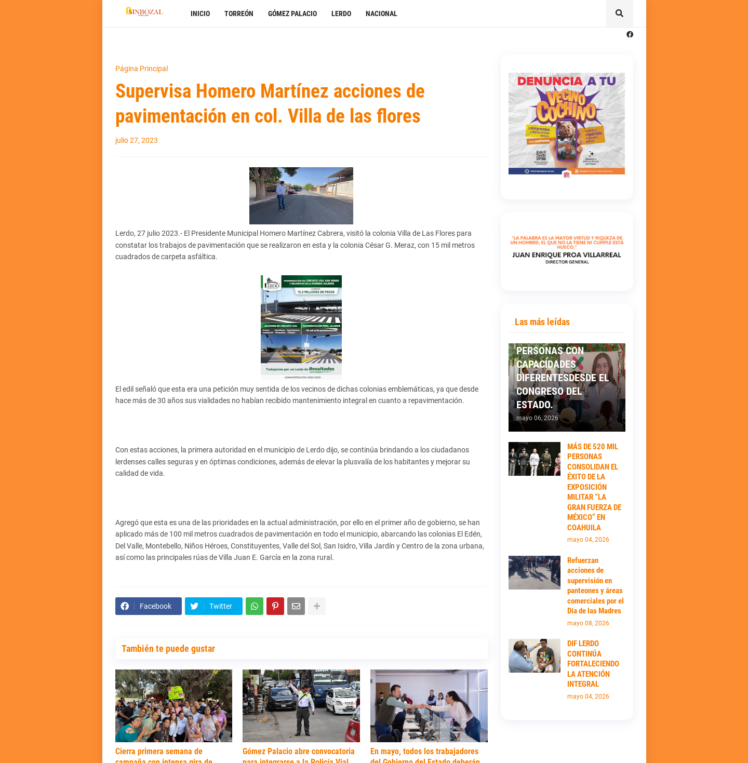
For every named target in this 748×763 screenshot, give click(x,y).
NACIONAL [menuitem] (381, 13)
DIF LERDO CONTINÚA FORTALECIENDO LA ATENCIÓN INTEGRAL (593, 664)
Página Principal (141, 68)
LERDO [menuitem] (341, 13)
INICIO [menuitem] (200, 13)
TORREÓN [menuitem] (238, 13)
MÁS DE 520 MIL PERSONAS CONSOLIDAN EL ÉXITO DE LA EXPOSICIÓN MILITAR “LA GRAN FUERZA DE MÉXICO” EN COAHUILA (594, 487)
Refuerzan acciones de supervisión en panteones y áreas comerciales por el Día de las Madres (595, 586)
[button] (619, 13)
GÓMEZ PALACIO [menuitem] (292, 13)
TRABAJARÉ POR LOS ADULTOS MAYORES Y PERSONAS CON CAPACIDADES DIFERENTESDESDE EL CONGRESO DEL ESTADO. (562, 364)
